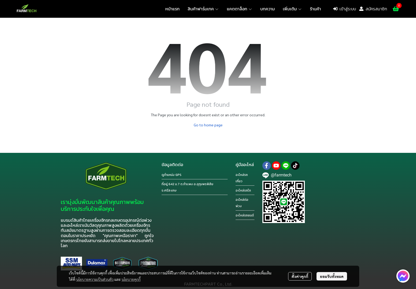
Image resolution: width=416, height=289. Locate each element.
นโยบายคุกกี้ (131, 279)
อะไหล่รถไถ (243, 190)
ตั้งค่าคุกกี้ (300, 276)
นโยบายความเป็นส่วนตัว (95, 279)
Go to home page (208, 124)
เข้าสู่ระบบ (344, 9)
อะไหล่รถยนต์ (245, 215)
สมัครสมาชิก (373, 9)
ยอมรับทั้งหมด (332, 276)
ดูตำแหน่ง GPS (171, 174)
